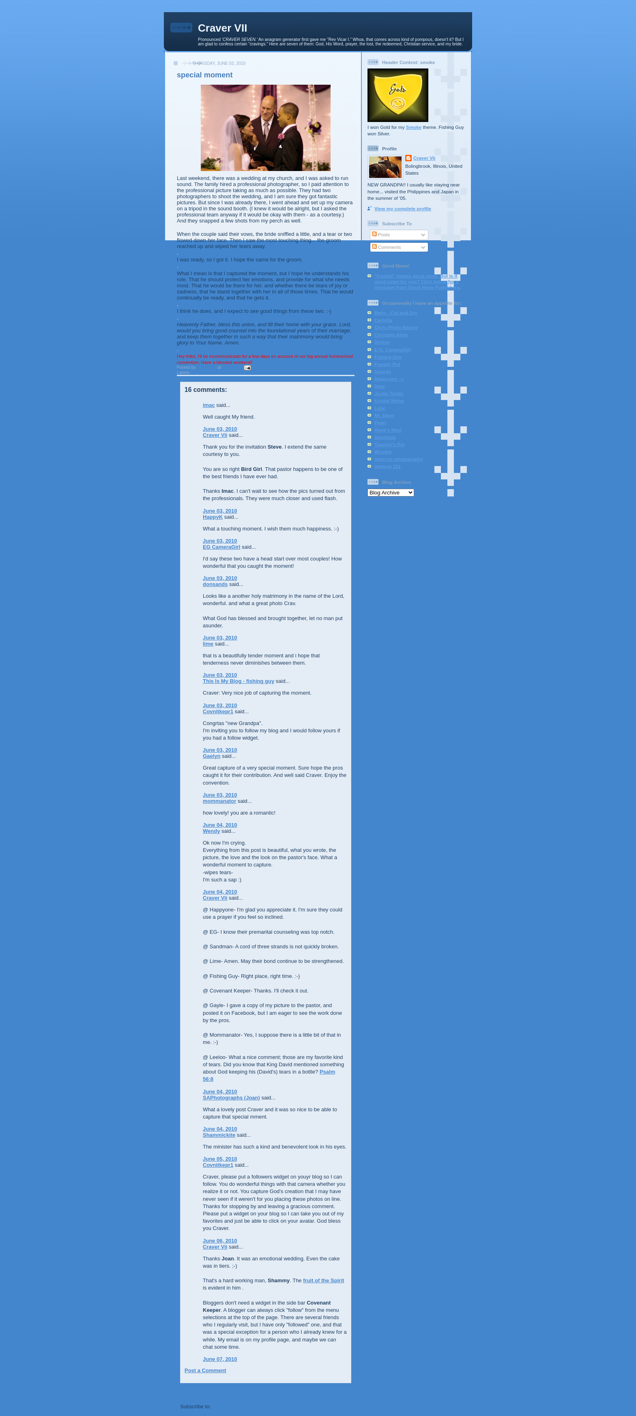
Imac (379, 386)
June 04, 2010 (220, 825)
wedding (199, 372)
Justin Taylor (389, 393)
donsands (215, 584)
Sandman (385, 437)
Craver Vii (215, 435)
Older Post (337, 1392)
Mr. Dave (384, 415)
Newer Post (194, 1392)
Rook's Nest (388, 429)
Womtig (383, 451)
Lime (379, 408)
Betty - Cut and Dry (395, 312)
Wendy (211, 831)
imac (209, 405)
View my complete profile (402, 208)
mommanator (219, 801)
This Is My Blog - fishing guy (238, 681)
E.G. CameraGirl (392, 349)
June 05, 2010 (220, 1159)
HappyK (213, 517)
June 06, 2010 (220, 1241)
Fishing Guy (388, 356)
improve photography (398, 459)
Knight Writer (389, 400)
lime (208, 644)
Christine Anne (391, 334)
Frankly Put (387, 364)
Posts (381, 234)
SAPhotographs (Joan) (231, 1098)
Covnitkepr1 (218, 711)
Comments (386, 247)
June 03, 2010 (220, 429)
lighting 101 (387, 466)
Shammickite (219, 1135)
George (382, 371)
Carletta (383, 320)
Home (266, 1392)
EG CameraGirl (222, 547)
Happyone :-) (388, 378)
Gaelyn (211, 756)
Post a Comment (205, 1370)
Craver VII (222, 28)
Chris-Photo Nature (396, 327)
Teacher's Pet (389, 444)
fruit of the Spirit (323, 1280)
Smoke (413, 127)
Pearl (380, 422)
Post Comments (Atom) (242, 1406)
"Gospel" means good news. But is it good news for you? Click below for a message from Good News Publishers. (417, 281)
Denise (382, 341)
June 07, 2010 (220, 1359)
